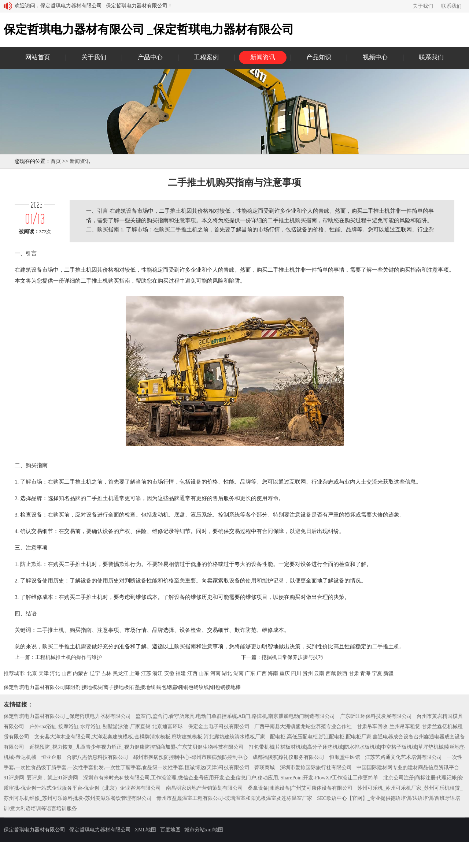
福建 (181, 673)
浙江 (157, 673)
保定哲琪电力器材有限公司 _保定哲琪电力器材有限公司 (67, 716)
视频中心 (375, 57)
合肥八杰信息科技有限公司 (97, 757)
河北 (55, 673)
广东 (250, 673)
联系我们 (451, 6)
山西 (67, 673)
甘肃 (354, 673)
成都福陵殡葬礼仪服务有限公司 (288, 757)
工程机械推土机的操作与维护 (68, 657)
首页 (56, 161)
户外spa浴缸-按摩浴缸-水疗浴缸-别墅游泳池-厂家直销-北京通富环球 (106, 726)
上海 (134, 673)
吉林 (106, 673)
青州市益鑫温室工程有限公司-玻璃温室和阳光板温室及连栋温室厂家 (234, 798)
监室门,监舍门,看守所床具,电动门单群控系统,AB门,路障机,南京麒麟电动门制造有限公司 (235, 716)
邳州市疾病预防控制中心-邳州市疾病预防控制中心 (190, 757)
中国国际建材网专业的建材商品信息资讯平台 (408, 767)
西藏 (331, 673)
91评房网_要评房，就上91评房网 (41, 777)
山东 (204, 673)
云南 (319, 673)
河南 (215, 673)
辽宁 (95, 673)
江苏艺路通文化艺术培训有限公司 (403, 757)
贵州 (308, 673)
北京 (32, 673)
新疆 (388, 673)
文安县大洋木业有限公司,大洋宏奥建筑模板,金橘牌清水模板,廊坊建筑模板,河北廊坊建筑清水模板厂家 (149, 736)
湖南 (238, 673)
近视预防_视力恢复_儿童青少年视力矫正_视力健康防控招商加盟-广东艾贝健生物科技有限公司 (136, 747)
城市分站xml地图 (203, 829)
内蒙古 (80, 673)
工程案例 (206, 57)
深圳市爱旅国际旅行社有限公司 (316, 767)
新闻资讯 (262, 57)
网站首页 (37, 57)
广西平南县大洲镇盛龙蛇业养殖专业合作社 (303, 726)
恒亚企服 (51, 757)
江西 (192, 673)
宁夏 (377, 673)
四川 (296, 673)
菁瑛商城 (264, 767)
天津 (43, 673)
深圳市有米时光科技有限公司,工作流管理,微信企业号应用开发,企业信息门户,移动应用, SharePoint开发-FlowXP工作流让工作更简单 (230, 777)
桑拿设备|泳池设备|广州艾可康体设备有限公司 (300, 788)
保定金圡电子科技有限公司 (219, 726)
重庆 (285, 673)
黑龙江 (120, 673)
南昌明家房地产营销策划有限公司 (204, 788)
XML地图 (145, 829)
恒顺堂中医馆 (344, 757)
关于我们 (423, 6)
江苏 (146, 673)
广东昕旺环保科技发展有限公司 (376, 716)
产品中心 (150, 57)
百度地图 (170, 829)
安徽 (169, 673)
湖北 (227, 673)
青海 (365, 673)
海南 (273, 673)
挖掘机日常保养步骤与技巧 (292, 657)
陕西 (342, 673)
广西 (261, 673)
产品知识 (318, 57)
